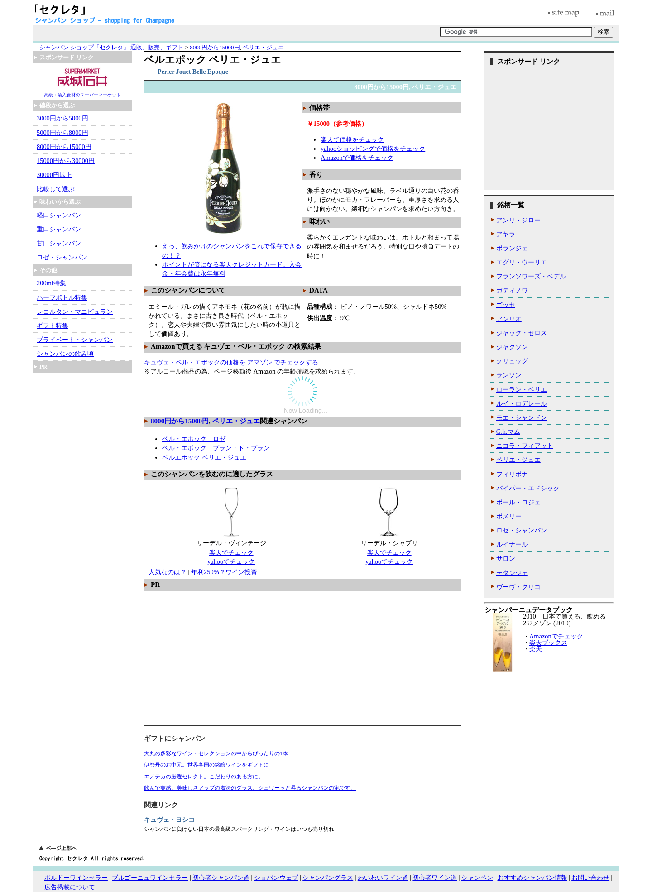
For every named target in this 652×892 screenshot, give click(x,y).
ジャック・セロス (521, 332)
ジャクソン (512, 346)
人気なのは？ (168, 571)
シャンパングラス (327, 877)
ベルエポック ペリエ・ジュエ (204, 457)
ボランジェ (512, 248)
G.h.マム (508, 431)
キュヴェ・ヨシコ (169, 819)
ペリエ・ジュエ (236, 421)
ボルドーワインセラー (76, 877)
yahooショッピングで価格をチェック (373, 148)
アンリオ (509, 318)
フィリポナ (512, 474)
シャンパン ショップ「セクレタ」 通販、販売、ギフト (111, 47)
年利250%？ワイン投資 (224, 571)
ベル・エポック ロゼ (193, 438)
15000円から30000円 (66, 160)
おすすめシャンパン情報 (532, 877)
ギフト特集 (52, 325)
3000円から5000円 (62, 118)
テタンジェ (512, 572)
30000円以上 (54, 174)
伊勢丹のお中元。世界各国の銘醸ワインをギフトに (206, 764)
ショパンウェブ (276, 877)
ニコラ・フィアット (524, 445)
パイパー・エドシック (528, 488)
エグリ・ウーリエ (521, 262)
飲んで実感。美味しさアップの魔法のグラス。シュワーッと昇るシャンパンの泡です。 (250, 788)
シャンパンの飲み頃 (65, 353)
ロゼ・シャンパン (62, 257)
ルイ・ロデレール (521, 403)
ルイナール (512, 544)
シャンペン (477, 877)
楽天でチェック (231, 552)
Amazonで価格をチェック (357, 157)
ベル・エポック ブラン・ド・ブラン (216, 447)
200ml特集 (51, 283)
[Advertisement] (225, 659)
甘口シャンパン (59, 243)
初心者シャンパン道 (220, 877)
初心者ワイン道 (434, 877)
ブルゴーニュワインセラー (150, 877)
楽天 (535, 648)
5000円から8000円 (62, 132)
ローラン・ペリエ (521, 389)
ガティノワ (512, 290)
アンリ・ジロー (518, 220)
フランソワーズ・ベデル (531, 276)
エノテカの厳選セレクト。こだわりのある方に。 (204, 776)
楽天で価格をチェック (352, 139)
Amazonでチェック (556, 636)
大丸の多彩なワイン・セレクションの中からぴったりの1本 (216, 753)
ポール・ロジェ (518, 502)
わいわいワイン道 (383, 877)
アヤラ (505, 234)
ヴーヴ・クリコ (518, 586)
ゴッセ (505, 304)
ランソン (509, 375)
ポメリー (509, 516)
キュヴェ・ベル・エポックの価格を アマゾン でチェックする (231, 362)
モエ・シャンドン (521, 417)
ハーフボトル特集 (62, 297)
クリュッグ (512, 360)
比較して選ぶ (56, 188)
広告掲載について (69, 887)
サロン (505, 558)
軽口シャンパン (59, 215)
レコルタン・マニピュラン (75, 311)
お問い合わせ (590, 877)
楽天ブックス (548, 642)
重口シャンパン (59, 229)
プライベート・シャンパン (75, 339)
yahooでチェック (231, 561)
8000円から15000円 (180, 421)
